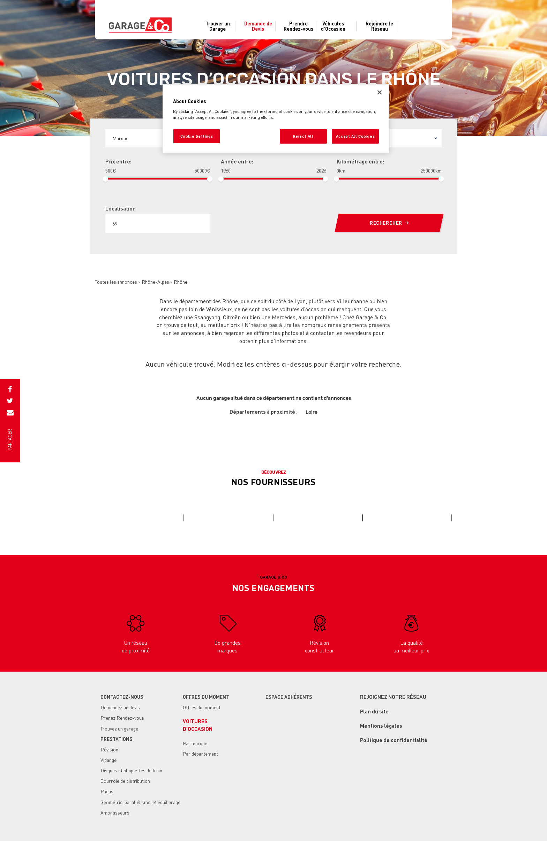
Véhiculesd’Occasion (333, 26)
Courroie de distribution (125, 781)
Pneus (106, 791)
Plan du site (374, 711)
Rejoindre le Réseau (379, 26)
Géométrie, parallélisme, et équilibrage (140, 802)
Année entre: (237, 161)
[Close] (379, 92)
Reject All (303, 136)
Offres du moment (201, 707)
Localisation (120, 208)
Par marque (195, 743)
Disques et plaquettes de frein (131, 770)
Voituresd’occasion (197, 725)
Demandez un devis (120, 707)
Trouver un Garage (217, 26)
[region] (276, 118)
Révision (109, 749)
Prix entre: (118, 161)
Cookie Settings (196, 136)
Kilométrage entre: (360, 161)
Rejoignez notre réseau (393, 696)
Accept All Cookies (355, 136)
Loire (311, 412)
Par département (200, 753)
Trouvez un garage (119, 728)
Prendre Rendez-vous (298, 26)
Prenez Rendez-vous (122, 717)
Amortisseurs (114, 812)
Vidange (108, 760)
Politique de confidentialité (393, 739)
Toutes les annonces (116, 281)
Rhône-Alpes (155, 281)
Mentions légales (381, 725)
